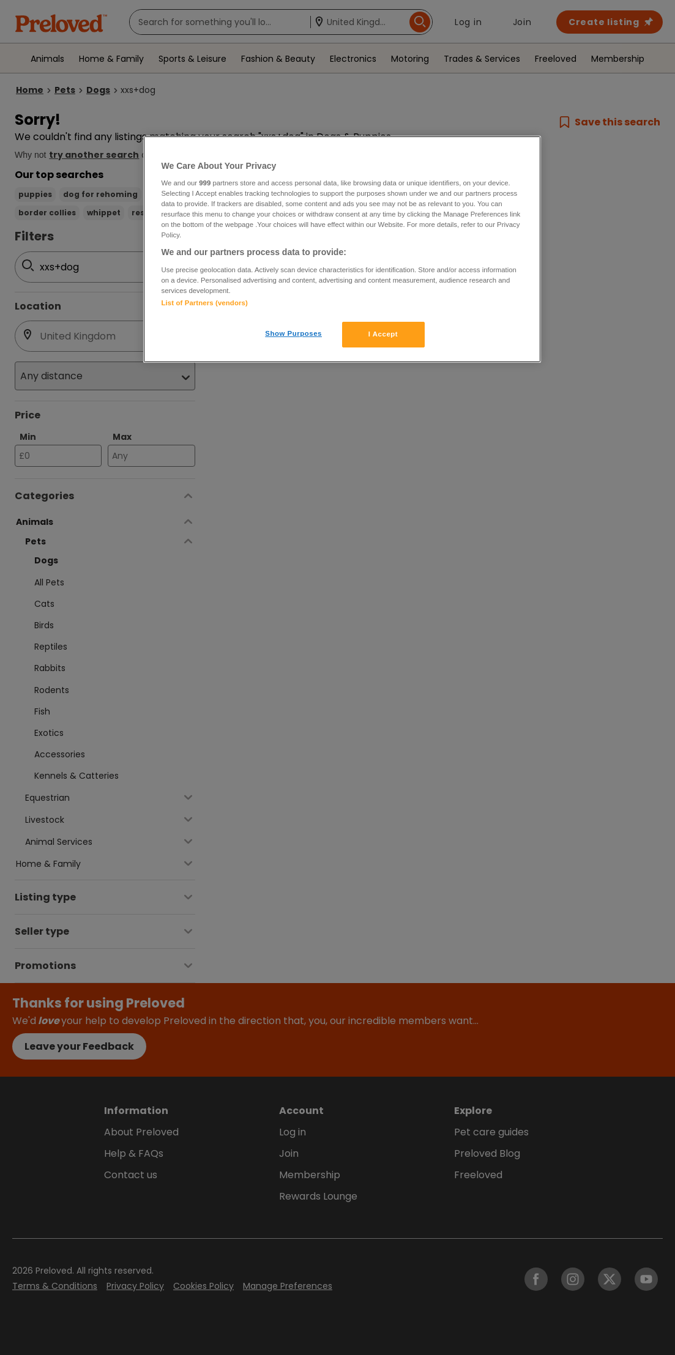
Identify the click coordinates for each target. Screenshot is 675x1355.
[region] (342, 249)
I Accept (383, 334)
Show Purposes (293, 333)
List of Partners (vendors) (205, 302)
